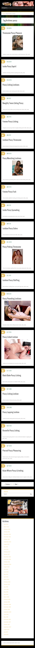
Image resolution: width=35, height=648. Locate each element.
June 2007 (6, 634)
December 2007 (7, 619)
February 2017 (7, 551)
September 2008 (7, 612)
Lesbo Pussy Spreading (10, 210)
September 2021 (7, 541)
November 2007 (7, 622)
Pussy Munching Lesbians (11, 158)
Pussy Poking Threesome (11, 247)
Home (3, 13)
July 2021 (6, 546)
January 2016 (7, 584)
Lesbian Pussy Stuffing (10, 280)
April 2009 (6, 594)
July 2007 (6, 632)
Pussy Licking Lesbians (10, 85)
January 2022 (7, 531)
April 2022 (6, 524)
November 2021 (7, 536)
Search (6, 491)
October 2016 (7, 561)
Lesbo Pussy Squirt (9, 66)
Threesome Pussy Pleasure (12, 33)
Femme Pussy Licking (10, 121)
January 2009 (7, 602)
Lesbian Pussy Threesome (11, 140)
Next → (17, 484)
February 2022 (7, 529)
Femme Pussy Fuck (9, 191)
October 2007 (7, 624)
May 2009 (6, 592)
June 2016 (6, 572)
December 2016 (7, 556)
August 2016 (6, 566)
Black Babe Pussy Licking (11, 375)
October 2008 (7, 609)
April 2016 (6, 577)
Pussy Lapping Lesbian (10, 412)
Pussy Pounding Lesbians (11, 298)
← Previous (7, 484)
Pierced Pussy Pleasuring (11, 450)
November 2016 (7, 559)
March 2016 (6, 579)
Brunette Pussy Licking (11, 430)
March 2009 (6, 597)
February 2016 (7, 582)
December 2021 (7, 534)
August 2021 (6, 544)
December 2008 (7, 604)
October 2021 (7, 539)
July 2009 (6, 587)
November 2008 (7, 607)
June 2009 (6, 589)
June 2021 (6, 549)
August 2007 (6, 629)
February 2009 (7, 599)
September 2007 (7, 627)
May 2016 (6, 574)
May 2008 (6, 617)
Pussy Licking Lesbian (10, 394)
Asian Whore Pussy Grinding (12, 470)
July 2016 (6, 569)
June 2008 (6, 614)
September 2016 (7, 564)
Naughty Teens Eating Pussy (12, 103)
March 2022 (6, 526)
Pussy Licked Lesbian (10, 337)
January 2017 (7, 554)
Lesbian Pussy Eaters (10, 228)
